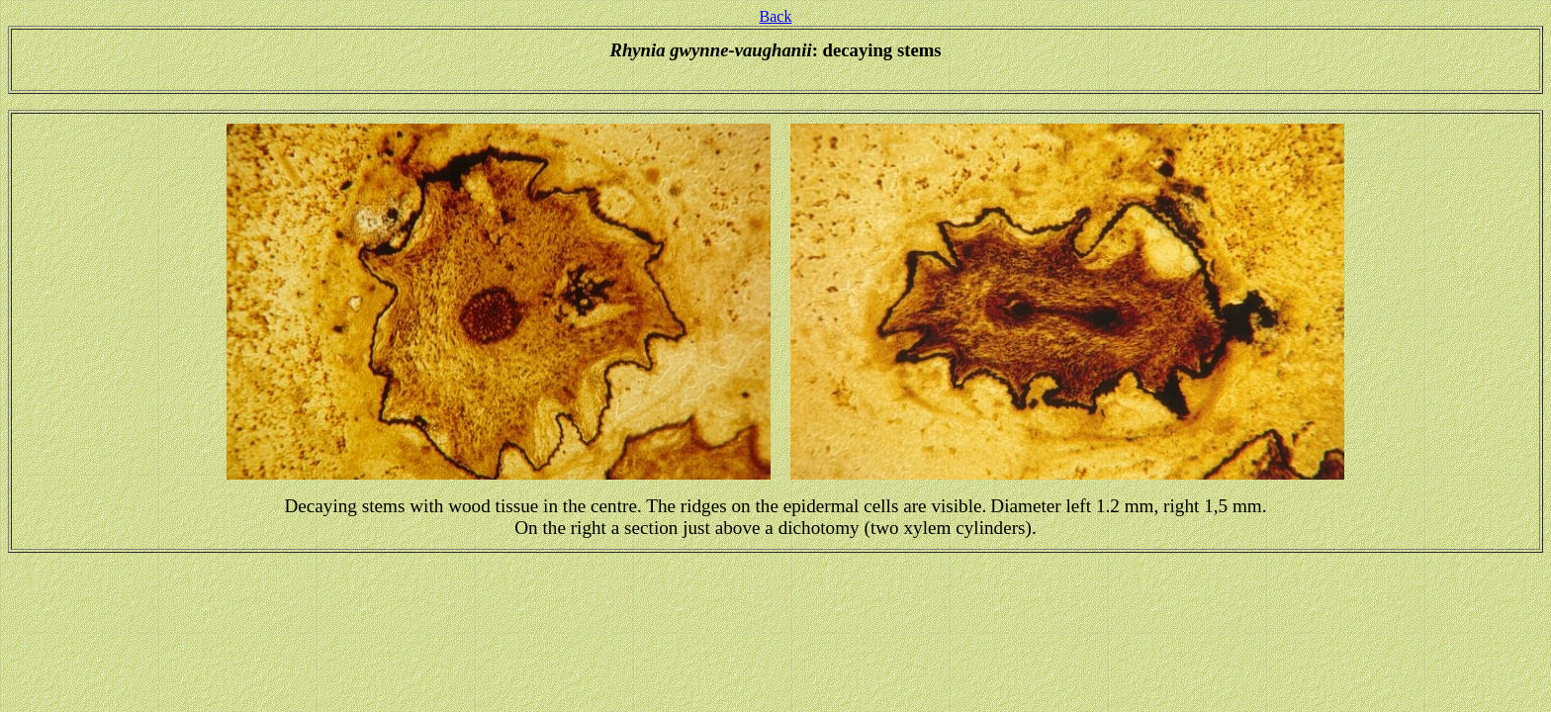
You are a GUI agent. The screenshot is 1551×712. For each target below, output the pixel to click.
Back (776, 16)
